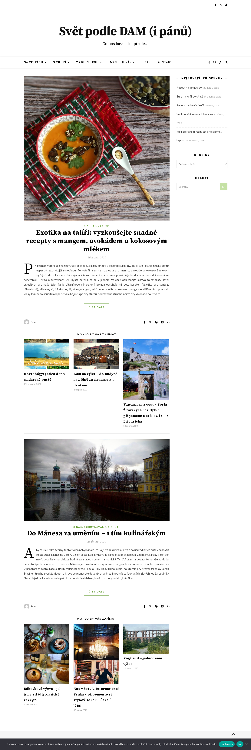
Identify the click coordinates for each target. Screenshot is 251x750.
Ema (33, 322)
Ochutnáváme (95, 527)
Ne (240, 744)
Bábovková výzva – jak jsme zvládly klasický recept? (43, 694)
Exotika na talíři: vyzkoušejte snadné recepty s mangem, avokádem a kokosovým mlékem (96, 241)
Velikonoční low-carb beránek (195, 114)
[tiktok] (226, 4)
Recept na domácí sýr (190, 87)
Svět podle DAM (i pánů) (125, 32)
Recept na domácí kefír (191, 105)
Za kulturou (87, 62)
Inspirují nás (120, 62)
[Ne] (246, 744)
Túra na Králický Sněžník (191, 96)
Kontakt (164, 62)
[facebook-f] (216, 4)
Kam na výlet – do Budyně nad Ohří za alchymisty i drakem (95, 379)
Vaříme (103, 226)
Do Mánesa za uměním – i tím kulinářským (96, 533)
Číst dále (96, 307)
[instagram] (221, 4)
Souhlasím (227, 744)
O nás (146, 62)
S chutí (59, 62)
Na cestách (33, 62)
